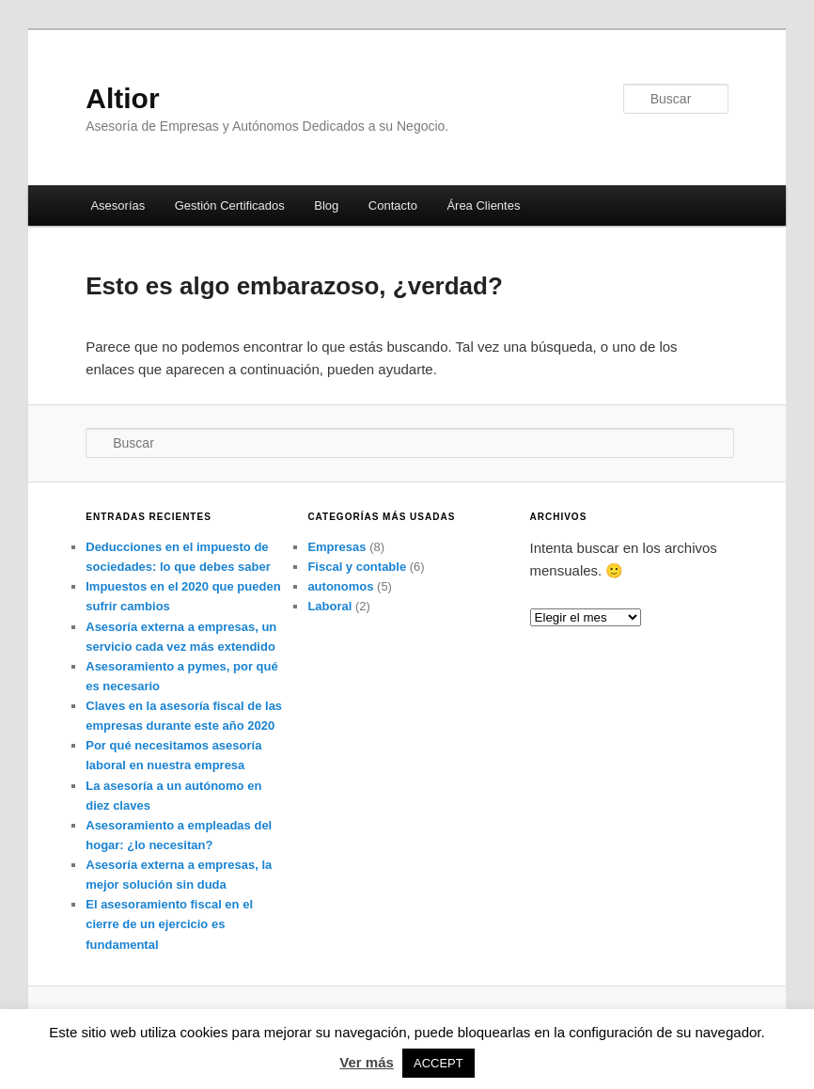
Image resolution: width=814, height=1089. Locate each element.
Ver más (366, 1062)
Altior (122, 98)
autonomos (340, 586)
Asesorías (117, 205)
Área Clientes (483, 205)
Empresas (336, 547)
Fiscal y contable (356, 567)
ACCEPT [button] (438, 1063)
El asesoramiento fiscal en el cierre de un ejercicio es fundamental (169, 924)
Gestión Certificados (230, 205)
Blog (326, 205)
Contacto (392, 205)
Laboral (329, 606)
